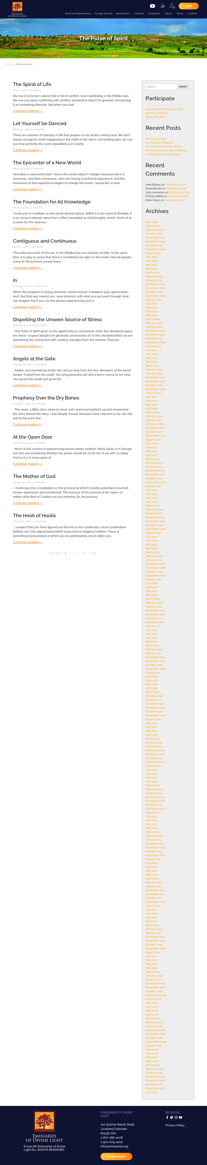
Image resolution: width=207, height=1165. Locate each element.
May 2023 (151, 358)
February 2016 (154, 696)
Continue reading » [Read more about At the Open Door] (27, 464)
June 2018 (152, 587)
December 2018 (155, 563)
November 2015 (155, 707)
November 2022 (155, 381)
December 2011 (155, 890)
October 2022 (154, 385)
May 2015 (151, 730)
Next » (94, 553)
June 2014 (152, 773)
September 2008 (156, 1041)
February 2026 (154, 229)
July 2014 (151, 769)
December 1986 (155, 1088)
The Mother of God (34, 476)
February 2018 (154, 602)
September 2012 (155, 855)
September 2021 (155, 435)
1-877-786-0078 (112, 1137)
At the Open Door (32, 437)
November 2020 (155, 474)
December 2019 (155, 517)
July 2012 (151, 863)
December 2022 (155, 377)
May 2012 (151, 870)
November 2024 (155, 288)
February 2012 (154, 882)
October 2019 (154, 525)
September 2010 (156, 948)
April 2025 (152, 268)
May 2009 (152, 1010)
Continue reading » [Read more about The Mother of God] (27, 503)
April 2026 (152, 222)
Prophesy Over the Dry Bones (46, 398)
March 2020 (153, 505)
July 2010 (151, 956)
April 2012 (152, 874)
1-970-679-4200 (112, 1142)
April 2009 (152, 1014)
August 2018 (153, 579)
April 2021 (152, 455)
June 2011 (151, 913)
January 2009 (154, 1026)
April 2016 (152, 688)
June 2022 (152, 400)
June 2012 (152, 866)
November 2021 (155, 427)
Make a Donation (156, 116)
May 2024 (151, 311)
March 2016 (153, 692)
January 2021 (154, 466)
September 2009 (156, 995)
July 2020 (152, 490)
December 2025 (155, 237)
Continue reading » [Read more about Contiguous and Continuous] (27, 268)
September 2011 (155, 901)
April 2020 (152, 501)
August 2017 (153, 626)
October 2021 (154, 431)
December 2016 (155, 657)
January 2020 (154, 513)
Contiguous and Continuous (44, 241)
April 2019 (152, 548)
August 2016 (153, 672)
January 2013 (154, 839)
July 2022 (151, 396)
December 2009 (155, 983)
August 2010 (153, 952)
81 (84, 553)
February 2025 (154, 276)
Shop (181, 13)
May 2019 (151, 544)
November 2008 (155, 1034)
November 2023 (155, 334)
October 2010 (154, 944)
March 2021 (152, 459)
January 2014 (154, 793)
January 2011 (153, 932)
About (169, 13)
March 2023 (153, 365)
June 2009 (152, 1006)
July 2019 (151, 536)
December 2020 (155, 470)
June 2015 (152, 727)
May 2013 (151, 824)
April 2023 (152, 361)
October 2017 (154, 618)
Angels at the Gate (34, 358)
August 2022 (153, 392)
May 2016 (151, 684)
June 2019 (152, 540)
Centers (140, 13)
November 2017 (155, 614)
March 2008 (153, 1065)
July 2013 (151, 816)
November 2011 (155, 894)
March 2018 (153, 598)
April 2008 (152, 1061)
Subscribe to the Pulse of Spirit (164, 109)
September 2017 (155, 622)
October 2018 (154, 571)
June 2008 (152, 1053)
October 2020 (154, 478)
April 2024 (152, 315)
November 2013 (155, 800)
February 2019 (154, 556)
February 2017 (154, 649)
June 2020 (152, 493)
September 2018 (156, 575)
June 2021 (152, 447)
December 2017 (155, 610)
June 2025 (152, 260)
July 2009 (152, 1002)
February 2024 (154, 323)
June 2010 (152, 960)
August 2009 (153, 999)
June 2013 (152, 820)
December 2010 (155, 936)
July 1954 (151, 1092)
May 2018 (151, 591)
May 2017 (151, 637)
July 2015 (151, 723)
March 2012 (152, 878)
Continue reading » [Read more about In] (27, 307)
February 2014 (154, 789)
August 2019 (153, 532)
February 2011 (154, 929)
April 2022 (152, 408)
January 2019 (154, 560)
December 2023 (155, 330)
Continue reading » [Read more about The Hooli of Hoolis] (27, 542)
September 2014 (155, 762)
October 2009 (154, 991)
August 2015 (153, 719)
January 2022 (154, 420)
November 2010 (155, 940)
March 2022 (153, 412)
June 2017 (152, 633)
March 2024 (153, 319)
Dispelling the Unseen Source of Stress (57, 319)
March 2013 (152, 831)
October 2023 (154, 338)
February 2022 (154, 416)
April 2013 (152, 828)
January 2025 (154, 280)
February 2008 (154, 1068)
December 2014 (155, 750)
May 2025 (151, 264)
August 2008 (153, 1045)
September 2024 (156, 295)
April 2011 (151, 921)
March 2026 (153, 225)
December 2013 (155, 797)
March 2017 (152, 645)
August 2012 (153, 859)
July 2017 (151, 629)
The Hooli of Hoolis (34, 515)
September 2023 (156, 342)
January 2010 (154, 979)
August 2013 (153, 812)
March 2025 (153, 272)
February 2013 (154, 835)
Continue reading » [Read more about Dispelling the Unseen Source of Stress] (27, 346)
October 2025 (154, 245)
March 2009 (153, 1018)
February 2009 (154, 1022)
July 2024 (151, 303)
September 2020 (156, 482)
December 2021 (155, 424)
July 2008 (152, 1049)
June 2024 (152, 307)
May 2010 (151, 964)
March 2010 (153, 971)
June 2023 (152, 354)
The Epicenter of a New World (47, 162)
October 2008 (154, 1037)
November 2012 (155, 847)
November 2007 (155, 1080)
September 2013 (155, 808)
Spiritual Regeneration (78, 13)
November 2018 (155, 567)
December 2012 (155, 843)
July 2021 (151, 443)
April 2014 (152, 781)
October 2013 (154, 804)
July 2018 (151, 583)
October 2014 (154, 758)
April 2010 (152, 967)
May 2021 (151, 451)
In (15, 280)
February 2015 (154, 742)
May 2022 (151, 404)
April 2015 (152, 734)
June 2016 (152, 680)
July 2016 (151, 676)
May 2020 (152, 497)
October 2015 (154, 711)
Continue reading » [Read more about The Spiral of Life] (27, 111)
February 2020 (154, 509)
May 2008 (152, 1057)
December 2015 (155, 703)
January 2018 (154, 606)
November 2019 (155, 521)
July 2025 (151, 257)
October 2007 (154, 1084)
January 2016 (154, 699)
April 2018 (152, 595)
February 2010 (154, 975)
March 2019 (152, 552)
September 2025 (156, 249)
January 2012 (154, 886)
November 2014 (155, 754)
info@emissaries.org (114, 1146)
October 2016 (154, 664)
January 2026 (154, 233)
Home (9, 64)
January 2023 (154, 373)
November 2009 (155, 987)
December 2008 (155, 1030)
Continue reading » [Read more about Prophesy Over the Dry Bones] (27, 424)
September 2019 (155, 528)
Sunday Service (104, 13)
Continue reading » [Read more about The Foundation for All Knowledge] (27, 228)
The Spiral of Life (32, 84)
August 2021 (153, 439)
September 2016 (156, 668)
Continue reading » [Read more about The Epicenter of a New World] (27, 189)
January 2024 (154, 326)
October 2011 (154, 898)
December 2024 (155, 284)
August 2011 (153, 905)
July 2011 (151, 909)
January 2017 (154, 653)
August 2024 (153, 299)
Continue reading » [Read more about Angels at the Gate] (27, 385)
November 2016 (155, 661)
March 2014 (152, 785)
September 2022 (156, 389)
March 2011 (152, 925)
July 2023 (151, 350)
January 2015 (154, 746)
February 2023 (154, 369)
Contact (193, 13)
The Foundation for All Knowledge (52, 202)
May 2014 (151, 777)
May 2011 (151, 917)
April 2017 (152, 641)
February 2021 (154, 462)
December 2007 (155, 1076)
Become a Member (157, 113)
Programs (155, 13)
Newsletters (123, 13)
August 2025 (153, 253)
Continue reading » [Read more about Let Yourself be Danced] (27, 150)
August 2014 (153, 765)
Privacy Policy (175, 1125)
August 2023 (153, 346)
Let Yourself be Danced (39, 123)
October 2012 (154, 851)
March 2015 (152, 738)
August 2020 (153, 486)
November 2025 (155, 241)
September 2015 (155, 715)
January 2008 (154, 1072)
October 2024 (154, 291)
